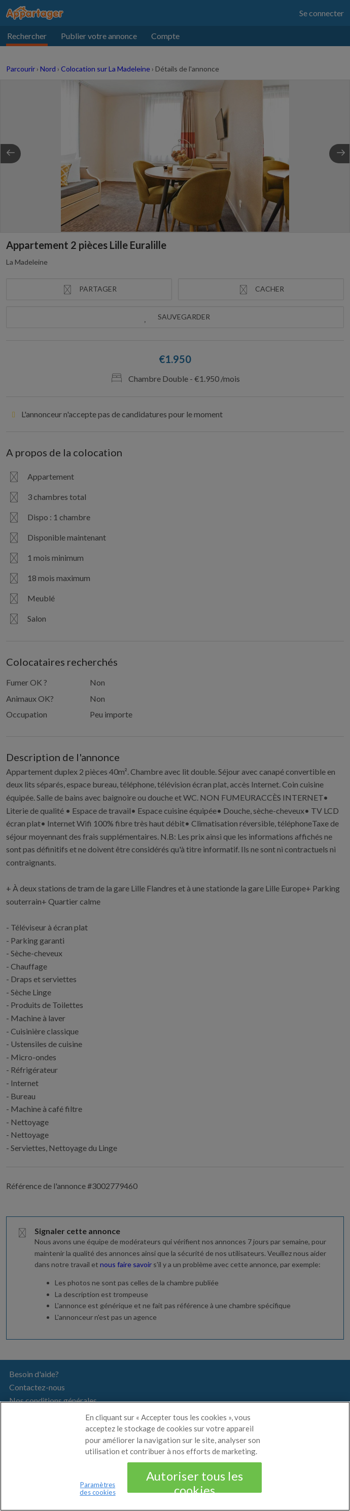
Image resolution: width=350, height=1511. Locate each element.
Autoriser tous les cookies (194, 1492)
